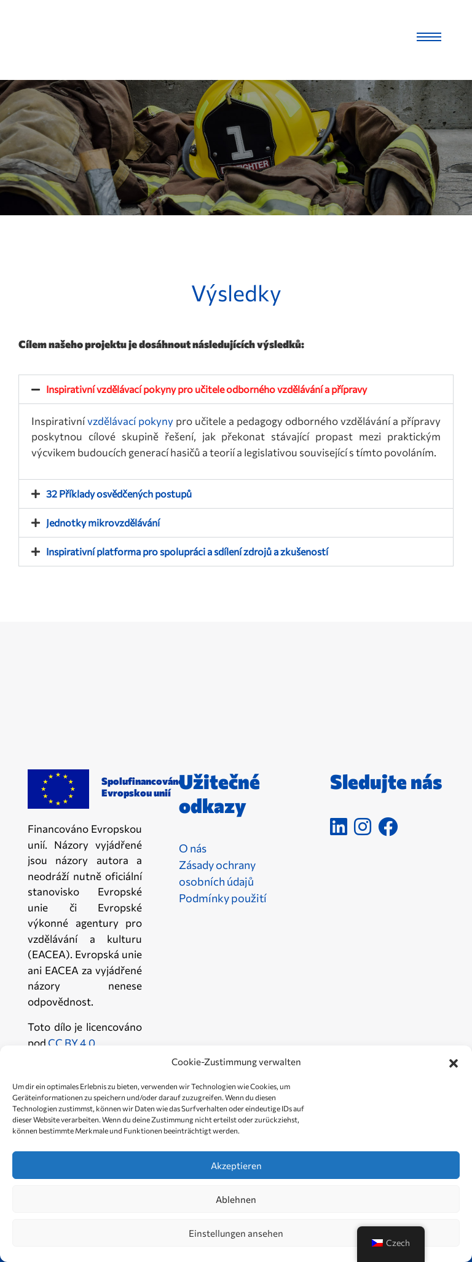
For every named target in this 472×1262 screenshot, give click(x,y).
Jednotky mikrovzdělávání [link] (103, 522)
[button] (453, 1061)
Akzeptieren (236, 1165)
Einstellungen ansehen (236, 1233)
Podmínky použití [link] (223, 898)
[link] (75, 37)
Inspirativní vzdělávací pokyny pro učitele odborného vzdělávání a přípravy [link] (206, 389)
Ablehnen (236, 1199)
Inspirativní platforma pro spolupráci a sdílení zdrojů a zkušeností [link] (187, 551)
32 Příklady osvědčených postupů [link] (119, 493)
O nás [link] (192, 848)
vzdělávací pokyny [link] (130, 421)
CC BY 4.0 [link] (71, 1042)
